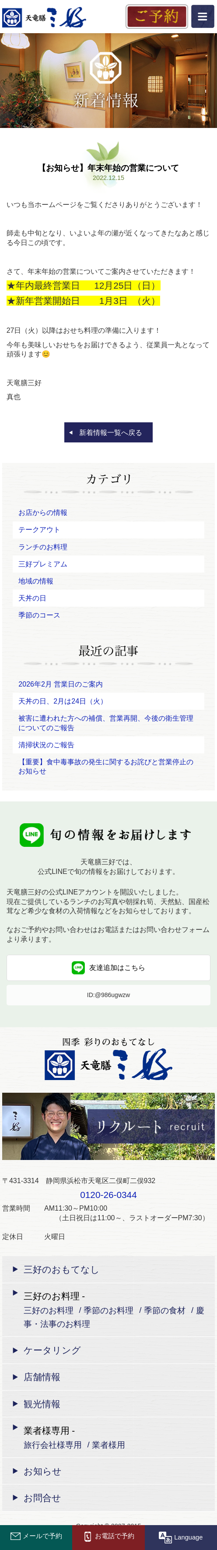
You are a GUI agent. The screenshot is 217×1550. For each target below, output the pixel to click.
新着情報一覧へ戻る (110, 432)
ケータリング (52, 1350)
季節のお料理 (108, 1310)
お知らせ (43, 1471)
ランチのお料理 (42, 547)
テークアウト (39, 529)
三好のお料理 (49, 1310)
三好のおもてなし (62, 1269)
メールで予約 (36, 1536)
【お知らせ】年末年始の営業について (108, 168)
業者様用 (108, 1444)
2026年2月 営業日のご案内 (60, 684)
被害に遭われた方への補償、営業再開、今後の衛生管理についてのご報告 (105, 723)
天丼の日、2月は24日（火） (62, 701)
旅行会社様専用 (53, 1444)
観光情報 (42, 1404)
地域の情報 (35, 581)
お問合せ (42, 1498)
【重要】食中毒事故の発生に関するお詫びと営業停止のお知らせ (105, 766)
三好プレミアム (42, 564)
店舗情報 (42, 1377)
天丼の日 (32, 598)
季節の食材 (165, 1310)
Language (181, 1536)
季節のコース (39, 615)
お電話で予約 (108, 1536)
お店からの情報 (42, 512)
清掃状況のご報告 (46, 745)
